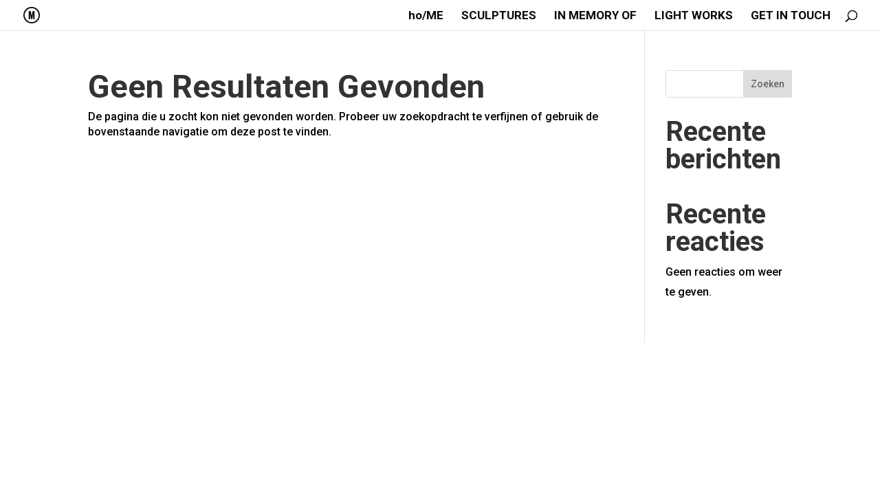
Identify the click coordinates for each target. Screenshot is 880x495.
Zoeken (767, 83)
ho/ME (425, 16)
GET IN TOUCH (790, 16)
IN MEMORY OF (595, 16)
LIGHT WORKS (693, 16)
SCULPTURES (498, 16)
